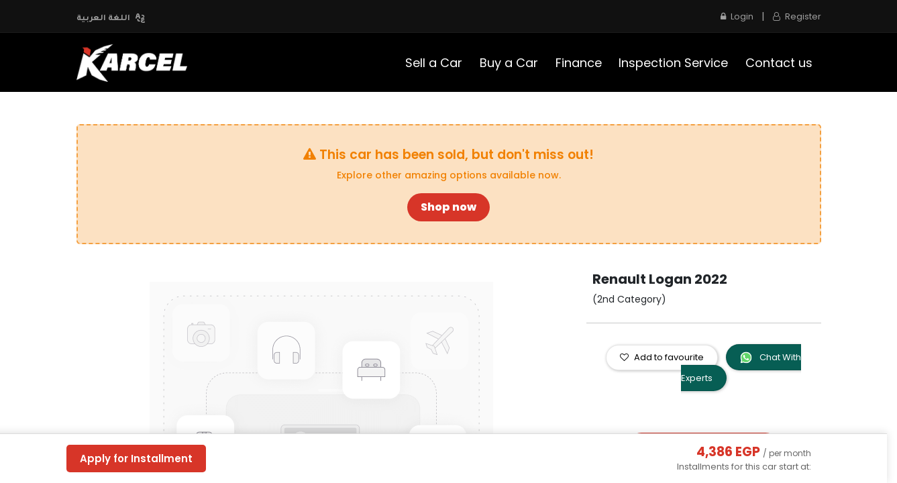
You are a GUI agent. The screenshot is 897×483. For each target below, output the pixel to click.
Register (797, 16)
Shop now (448, 207)
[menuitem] (434, 62)
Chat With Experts (741, 367)
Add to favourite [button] (662, 357)
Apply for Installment (136, 458)
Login (737, 16)
